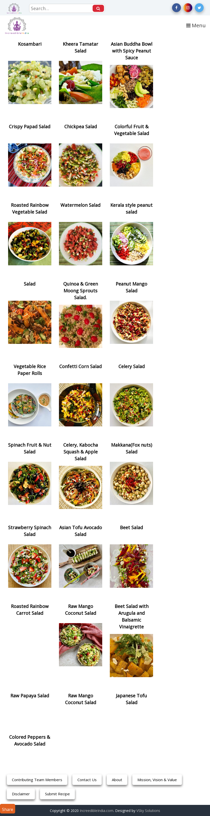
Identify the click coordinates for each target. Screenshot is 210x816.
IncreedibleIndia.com (96, 810)
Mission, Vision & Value (157, 779)
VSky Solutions (148, 810)
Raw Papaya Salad (29, 696)
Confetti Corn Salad (80, 366)
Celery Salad (131, 366)
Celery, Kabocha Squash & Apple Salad (80, 452)
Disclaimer (21, 793)
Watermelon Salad (80, 205)
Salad (29, 284)
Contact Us (87, 779)
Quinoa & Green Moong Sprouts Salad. (80, 290)
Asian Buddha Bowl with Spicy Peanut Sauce (131, 51)
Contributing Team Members (37, 779)
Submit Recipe (57, 793)
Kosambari (29, 44)
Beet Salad (131, 527)
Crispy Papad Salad (29, 126)
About (117, 779)
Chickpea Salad (80, 126)
